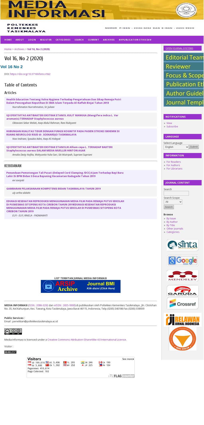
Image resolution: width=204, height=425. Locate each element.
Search (79, 39)
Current (93, 39)
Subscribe (172, 126)
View (169, 123)
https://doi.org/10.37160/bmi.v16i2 (30, 74)
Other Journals (175, 228)
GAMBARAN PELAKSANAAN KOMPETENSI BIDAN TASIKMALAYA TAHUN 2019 (53, 188)
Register (46, 39)
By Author (172, 222)
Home (8, 39)
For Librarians (174, 168)
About (20, 39)
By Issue (171, 218)
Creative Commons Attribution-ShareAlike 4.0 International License (86, 339)
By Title (171, 225)
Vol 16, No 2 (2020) (38, 49)
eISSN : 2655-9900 (64, 305)
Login (32, 39)
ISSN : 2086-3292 (38, 305)
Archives (109, 39)
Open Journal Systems (179, 48)
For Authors (173, 165)
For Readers (174, 162)
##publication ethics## (135, 39)
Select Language (173, 143)
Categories (173, 232)
